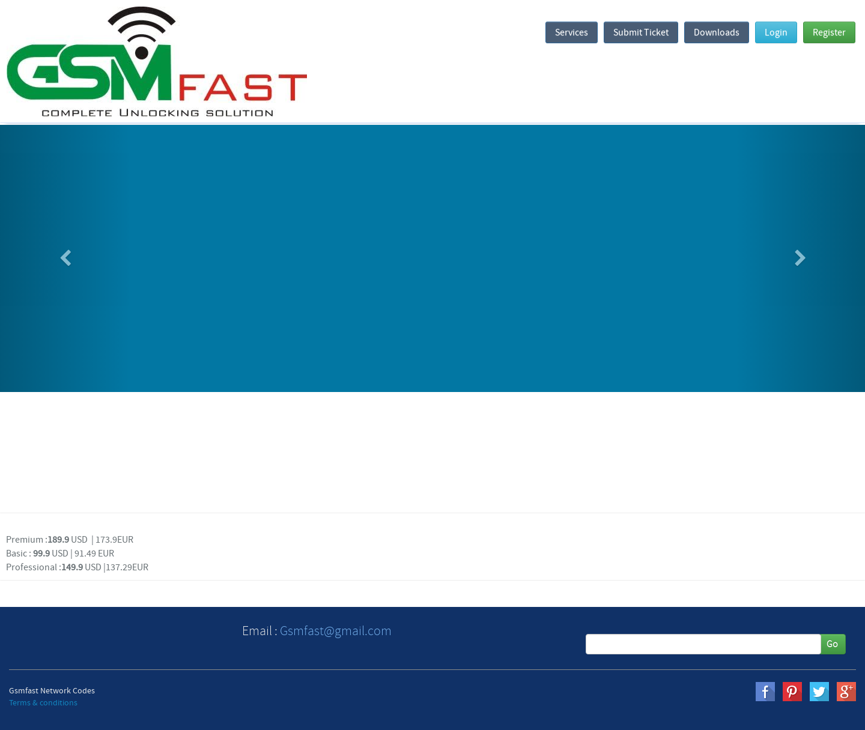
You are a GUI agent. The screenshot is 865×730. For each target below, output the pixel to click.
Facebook (765, 691)
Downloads (716, 32)
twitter (819, 691)
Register (829, 32)
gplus (846, 691)
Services (571, 32)
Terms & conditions (43, 703)
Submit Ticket (641, 32)
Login (776, 32)
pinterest (792, 691)
